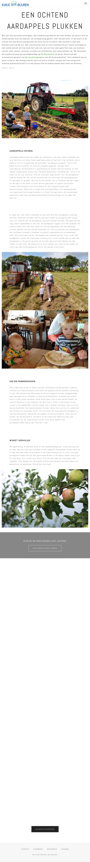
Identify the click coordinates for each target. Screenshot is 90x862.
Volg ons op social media (45, 548)
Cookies (65, 849)
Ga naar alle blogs (45, 829)
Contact (25, 849)
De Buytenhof (47, 54)
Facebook (38, 849)
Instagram (52, 849)
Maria (11, 68)
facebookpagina (35, 57)
